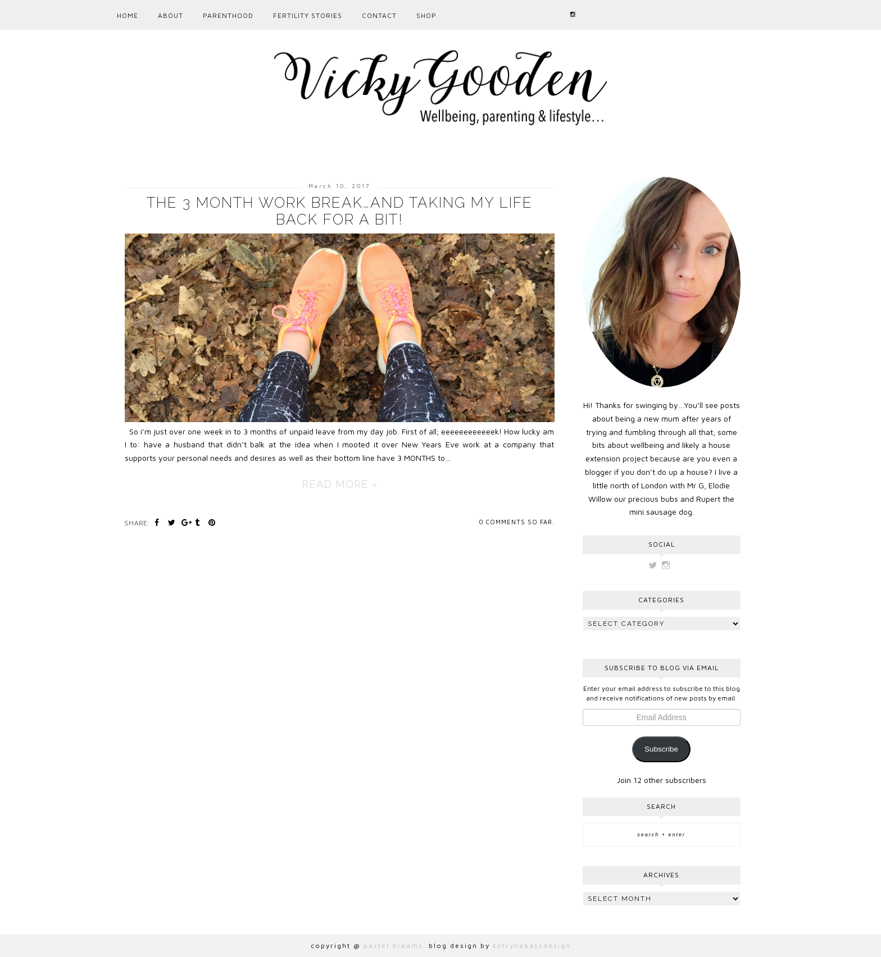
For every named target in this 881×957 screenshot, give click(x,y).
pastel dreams (393, 945)
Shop (426, 15)
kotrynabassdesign (532, 945)
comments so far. (520, 521)
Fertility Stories (307, 15)
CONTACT (379, 15)
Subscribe (661, 749)
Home (127, 15)
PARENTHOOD (228, 15)
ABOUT (170, 15)
